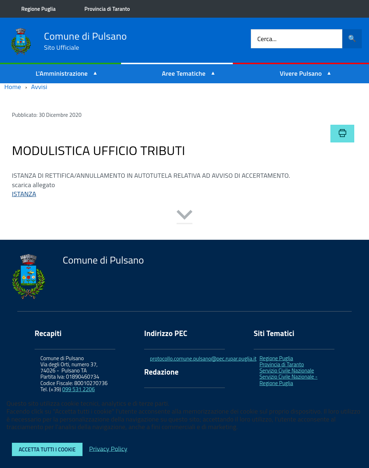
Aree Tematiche (183, 73)
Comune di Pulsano (85, 41)
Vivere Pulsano (301, 73)
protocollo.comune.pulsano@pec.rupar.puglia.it (203, 358)
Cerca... (266, 39)
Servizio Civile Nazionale (286, 370)
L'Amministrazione (62, 73)
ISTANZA (24, 194)
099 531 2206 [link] (78, 389)
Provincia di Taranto (107, 9)
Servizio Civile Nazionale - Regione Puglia (288, 379)
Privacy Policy (108, 448)
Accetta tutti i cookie (47, 449)
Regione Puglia (39, 9)
